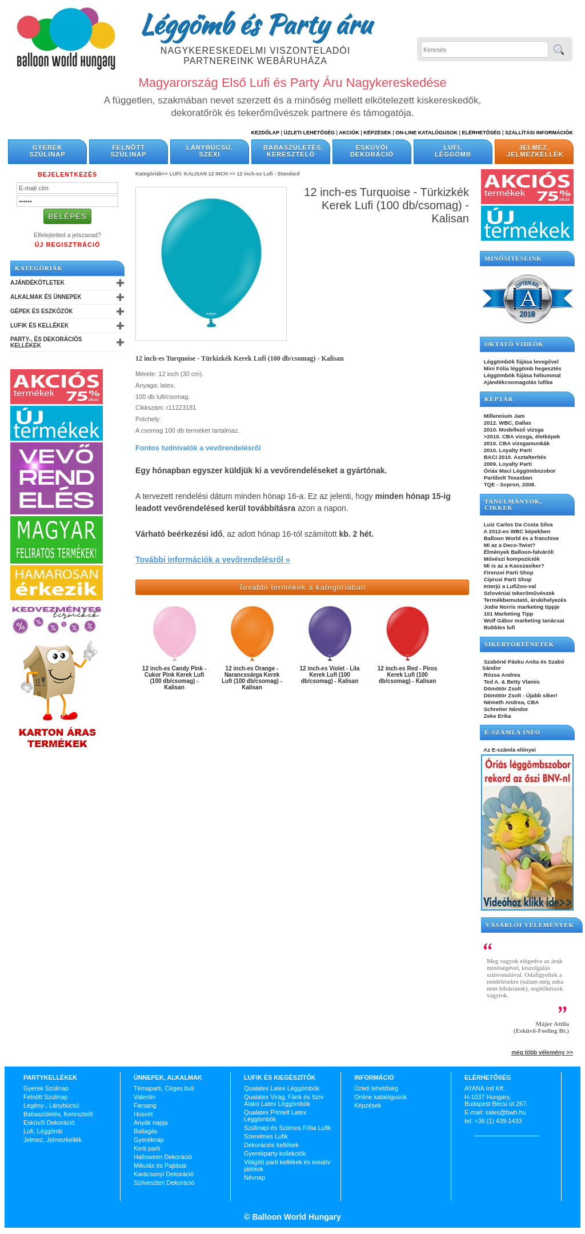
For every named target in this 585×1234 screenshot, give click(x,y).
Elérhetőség (481, 132)
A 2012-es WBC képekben (516, 531)
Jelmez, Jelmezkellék (535, 151)
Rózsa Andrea (501, 675)
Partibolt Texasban (507, 477)
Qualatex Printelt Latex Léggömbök (275, 1116)
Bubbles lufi (498, 627)
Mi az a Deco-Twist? (508, 545)
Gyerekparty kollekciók (275, 1153)
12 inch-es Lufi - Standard (268, 174)
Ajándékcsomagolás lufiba (517, 382)
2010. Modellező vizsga (513, 429)
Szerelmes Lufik (266, 1136)
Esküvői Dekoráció (372, 151)
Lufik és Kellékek (39, 325)
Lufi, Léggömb (453, 151)
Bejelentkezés (67, 174)
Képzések (377, 132)
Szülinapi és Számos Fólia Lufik (287, 1127)
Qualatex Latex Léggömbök (281, 1088)
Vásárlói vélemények (530, 925)
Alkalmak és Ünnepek (45, 297)
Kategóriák (39, 268)
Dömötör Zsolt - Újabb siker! (520, 695)
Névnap (254, 1177)
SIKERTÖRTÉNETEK (519, 644)
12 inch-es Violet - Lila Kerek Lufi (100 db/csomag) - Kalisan (330, 674)
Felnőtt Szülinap (129, 151)
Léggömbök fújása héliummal (521, 375)
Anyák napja (150, 1122)
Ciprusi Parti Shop (506, 579)
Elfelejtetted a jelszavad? (67, 234)
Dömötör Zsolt (501, 688)
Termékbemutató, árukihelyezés (524, 600)
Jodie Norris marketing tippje (520, 607)
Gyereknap (149, 1139)
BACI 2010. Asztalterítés (514, 457)
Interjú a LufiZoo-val (509, 586)
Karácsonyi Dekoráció (164, 1174)
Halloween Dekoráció (163, 1156)
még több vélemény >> (542, 1052)
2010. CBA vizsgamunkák (516, 443)
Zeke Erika (496, 716)
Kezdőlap (265, 132)
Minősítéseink (513, 258)
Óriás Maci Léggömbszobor (518, 471)
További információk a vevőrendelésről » (212, 559)
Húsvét (143, 1114)
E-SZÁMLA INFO (512, 732)
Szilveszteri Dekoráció (164, 1182)
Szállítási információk (539, 132)
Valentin (144, 1096)
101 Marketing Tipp (507, 613)
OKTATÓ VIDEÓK (514, 344)
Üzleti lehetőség (376, 1088)
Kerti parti (147, 1148)
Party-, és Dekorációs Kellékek (46, 342)
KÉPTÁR (498, 399)
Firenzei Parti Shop (508, 572)
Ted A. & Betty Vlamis (511, 681)
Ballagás (145, 1131)
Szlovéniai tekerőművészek (518, 593)
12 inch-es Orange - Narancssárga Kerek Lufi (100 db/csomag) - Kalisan (252, 677)
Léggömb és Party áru (255, 24)
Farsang (145, 1105)
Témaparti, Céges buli (164, 1088)
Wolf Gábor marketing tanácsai (523, 620)
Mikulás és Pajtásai (160, 1165)
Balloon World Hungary (295, 1216)
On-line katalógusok (426, 132)
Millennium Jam (503, 416)
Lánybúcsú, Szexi (209, 151)
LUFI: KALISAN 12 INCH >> (203, 174)
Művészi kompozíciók (511, 559)
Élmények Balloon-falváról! (518, 552)
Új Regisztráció (67, 244)
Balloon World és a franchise (520, 538)
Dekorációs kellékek (271, 1144)
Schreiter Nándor (505, 709)
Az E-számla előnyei (509, 749)
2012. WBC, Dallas (506, 423)
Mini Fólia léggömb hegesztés (522, 368)
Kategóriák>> (151, 174)
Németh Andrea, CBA (510, 702)
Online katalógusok (380, 1096)
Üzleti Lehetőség (309, 132)
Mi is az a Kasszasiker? (513, 565)
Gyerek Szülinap (48, 151)
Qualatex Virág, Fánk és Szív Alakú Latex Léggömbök (284, 1100)
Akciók (349, 132)
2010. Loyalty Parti (507, 450)
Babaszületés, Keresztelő (293, 151)
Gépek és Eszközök (41, 311)
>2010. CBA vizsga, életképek (521, 436)
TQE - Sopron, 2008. (509, 484)
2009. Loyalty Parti (507, 464)
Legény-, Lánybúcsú (51, 1105)
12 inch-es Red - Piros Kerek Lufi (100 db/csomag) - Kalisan (407, 674)
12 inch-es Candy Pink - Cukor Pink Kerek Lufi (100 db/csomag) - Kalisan (174, 677)
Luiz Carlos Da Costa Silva (517, 524)
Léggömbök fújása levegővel (520, 361)
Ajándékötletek (37, 282)
